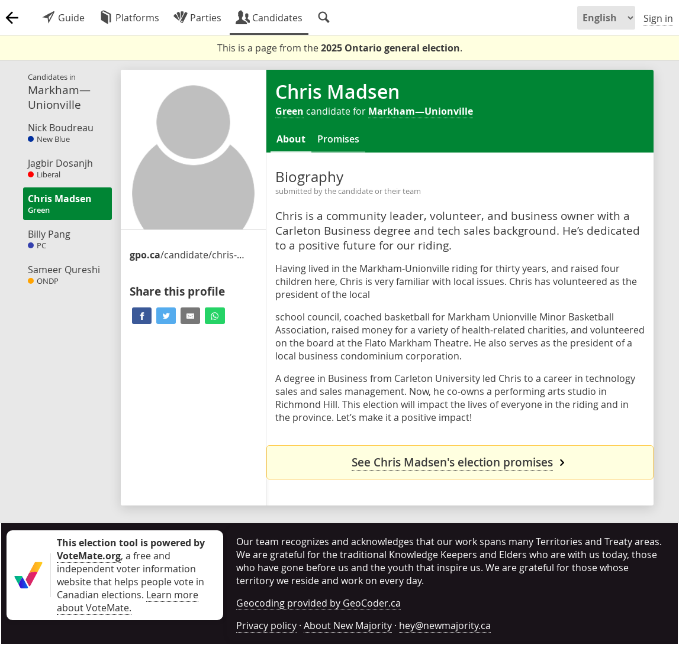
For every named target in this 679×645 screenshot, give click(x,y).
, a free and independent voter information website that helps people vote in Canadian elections (131, 568)
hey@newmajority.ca (445, 625)
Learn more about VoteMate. (127, 601)
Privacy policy (266, 625)
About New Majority (348, 625)
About (290, 138)
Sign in (658, 18)
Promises (338, 138)
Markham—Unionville (420, 111)
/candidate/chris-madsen (189, 254)
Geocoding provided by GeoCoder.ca (318, 603)
